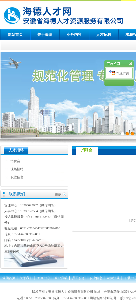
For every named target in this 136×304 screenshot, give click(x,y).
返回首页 (8, 278)
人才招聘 (103, 35)
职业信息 (95, 278)
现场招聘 (16, 169)
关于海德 (44, 35)
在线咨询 (119, 72)
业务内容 (74, 35)
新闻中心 (43, 278)
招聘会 (15, 161)
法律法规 (113, 278)
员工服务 (78, 278)
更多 (58, 194)
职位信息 (16, 177)
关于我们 (26, 278)
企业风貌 (61, 278)
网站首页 (15, 35)
